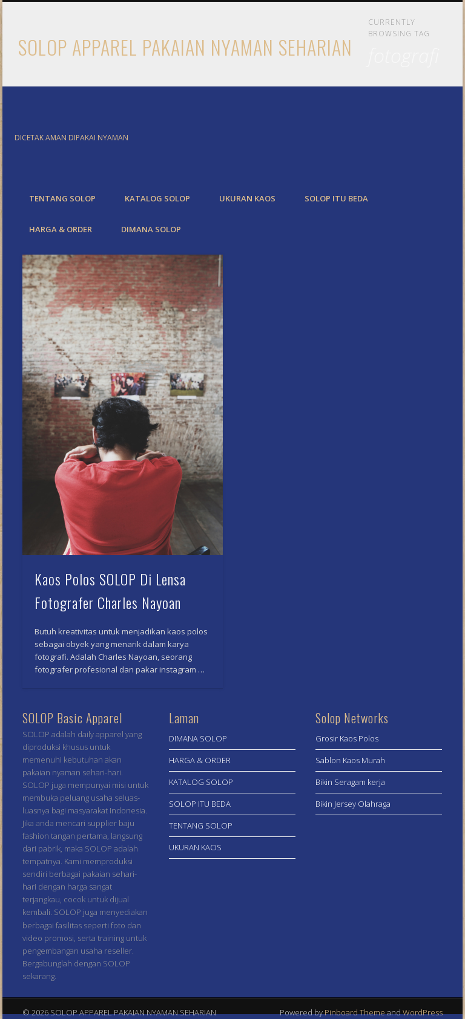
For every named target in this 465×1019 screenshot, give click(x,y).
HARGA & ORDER (60, 229)
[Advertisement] (379, 895)
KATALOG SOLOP (157, 198)
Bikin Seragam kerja (350, 781)
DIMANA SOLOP (151, 229)
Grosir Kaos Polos (346, 738)
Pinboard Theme (355, 1012)
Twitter (431, 138)
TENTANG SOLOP (62, 198)
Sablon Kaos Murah (350, 760)
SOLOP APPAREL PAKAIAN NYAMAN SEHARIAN (185, 47)
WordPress (423, 1012)
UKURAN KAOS (247, 198)
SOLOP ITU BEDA (336, 198)
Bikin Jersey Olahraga (353, 803)
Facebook (407, 138)
